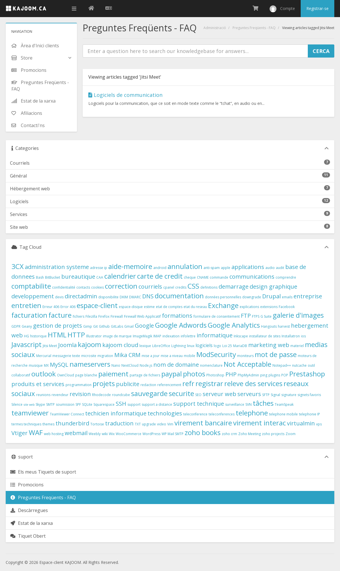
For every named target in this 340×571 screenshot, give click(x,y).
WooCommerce (128, 433)
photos (194, 373)
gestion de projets (57, 325)
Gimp (87, 326)
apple (225, 267)
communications (251, 276)
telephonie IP (309, 414)
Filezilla (91, 316)
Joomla (67, 345)
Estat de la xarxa (31, 523)
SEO (198, 394)
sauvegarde (149, 393)
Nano (115, 365)
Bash (40, 277)
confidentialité (63, 287)
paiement (113, 373)
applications (247, 267)
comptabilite (31, 286)
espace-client (97, 305)
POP (284, 375)
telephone (252, 412)
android (159, 267)
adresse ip (98, 267)
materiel (297, 345)
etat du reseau (195, 306)
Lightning (178, 345)
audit (280, 267)
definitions (208, 287)
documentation (179, 295)
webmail (76, 433)
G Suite (266, 316)
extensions (269, 306)
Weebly (95, 433)
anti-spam (211, 267)
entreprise (308, 296)
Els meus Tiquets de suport (43, 472)
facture (60, 315)
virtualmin (301, 423)
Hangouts (269, 326)
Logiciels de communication (125, 94)
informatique (215, 335)
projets (104, 383)
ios (303, 336)
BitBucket (52, 277)
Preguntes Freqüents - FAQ (254, 27)
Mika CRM (127, 355)
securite (181, 393)
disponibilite (108, 297)
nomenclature (211, 365)
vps (319, 424)
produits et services (37, 384)
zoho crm (229, 433)
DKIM (124, 297)
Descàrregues (29, 510)
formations (177, 315)
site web (29, 405)
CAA (99, 277)
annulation (185, 266)
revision (80, 394)
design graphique (273, 286)
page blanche (86, 375)
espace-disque (131, 306)
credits (180, 287)
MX (46, 365)
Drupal (271, 296)
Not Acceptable (247, 364)
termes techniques (26, 424)
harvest (284, 326)
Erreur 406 (50, 306)
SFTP (266, 394)
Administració (214, 27)
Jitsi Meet (50, 345)
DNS (148, 296)
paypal (171, 373)
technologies (165, 413)
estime (149, 306)
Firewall (117, 316)
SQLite (87, 404)
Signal (275, 394)
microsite (88, 355)
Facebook (287, 306)
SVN (248, 404)
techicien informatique (115, 413)
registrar (209, 383)
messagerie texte (66, 355)
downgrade (251, 297)
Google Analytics (234, 325)
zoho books (203, 432)
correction (121, 286)
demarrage (234, 286)
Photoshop (215, 375)
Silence (17, 404)
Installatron (291, 336)
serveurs (249, 394)
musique (36, 365)
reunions (43, 394)
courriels (150, 286)
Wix (112, 433)
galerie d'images (298, 315)
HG (26, 336)
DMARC (135, 297)
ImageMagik (142, 336)
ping (263, 375)
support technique (198, 403)
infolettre (188, 336)
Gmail (129, 326)
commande (219, 277)
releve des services (253, 383)
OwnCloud (65, 375)
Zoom (291, 433)
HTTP (76, 334)
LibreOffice (161, 345)
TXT (138, 424)
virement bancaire (203, 422)
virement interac (259, 422)
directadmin (81, 296)
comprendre (286, 277)
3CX (17, 266)
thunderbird (72, 423)
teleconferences (222, 414)
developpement (32, 296)
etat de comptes (169, 306)
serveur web (219, 394)
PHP (231, 374)
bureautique (78, 276)
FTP (246, 315)
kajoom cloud (120, 345)
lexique (145, 345)
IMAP (157, 336)
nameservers (90, 364)
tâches (263, 403)
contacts (83, 287)
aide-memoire (130, 266)
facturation (29, 315)
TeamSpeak (284, 404)
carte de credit (160, 276)
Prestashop (307, 373)
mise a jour (151, 355)
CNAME (203, 277)
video (161, 424)
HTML (57, 334)
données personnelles (223, 297)
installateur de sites (264, 336)
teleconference (195, 414)
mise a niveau (172, 355)
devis (59, 297)
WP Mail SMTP (173, 433)
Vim (170, 424)
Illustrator (94, 336)
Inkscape (241, 336)
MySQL (59, 364)
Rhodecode (101, 394)
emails (287, 297)
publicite (127, 384)
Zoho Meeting (249, 433)
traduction (119, 423)
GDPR (16, 326)
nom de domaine (176, 364)
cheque (190, 277)
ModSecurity (216, 354)
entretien (26, 305)
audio (270, 267)
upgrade (149, 424)
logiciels (204, 345)
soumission (65, 404)
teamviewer (30, 412)
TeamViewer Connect (67, 414)
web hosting (54, 433)
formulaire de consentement (217, 316)
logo (217, 345)
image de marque (117, 336)
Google (144, 325)
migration (105, 355)
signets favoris (309, 394)
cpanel (168, 287)
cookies (97, 287)
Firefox (103, 316)
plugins (274, 375)
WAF (36, 432)
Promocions (27, 485)
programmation (78, 384)
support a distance (157, 404)
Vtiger (19, 433)
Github (104, 326)
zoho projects (273, 433)
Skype (40, 404)
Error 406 (68, 306)
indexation (171, 336)
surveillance (234, 404)
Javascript (26, 344)
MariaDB (240, 345)
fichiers (78, 316)
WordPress (151, 433)
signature (288, 394)
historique (38, 336)
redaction (148, 384)
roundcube (121, 394)
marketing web (268, 345)
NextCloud (130, 365)
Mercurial (43, 355)
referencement (169, 384)
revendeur (60, 394)
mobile (189, 355)
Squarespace (104, 404)
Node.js (146, 365)
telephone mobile (283, 414)
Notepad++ (281, 365)
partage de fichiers (145, 375)
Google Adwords (181, 325)
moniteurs (245, 355)
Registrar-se (317, 8)
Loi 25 (227, 345)
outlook (43, 373)
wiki (105, 433)
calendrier (120, 276)
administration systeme (57, 267)
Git (95, 326)
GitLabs (117, 326)
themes (48, 424)
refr (188, 383)
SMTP (50, 404)
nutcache (299, 365)
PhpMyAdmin (248, 375)
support (134, 404)
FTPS (255, 316)
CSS (193, 286)
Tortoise (97, 424)
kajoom (89, 344)
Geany (27, 326)
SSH (121, 403)
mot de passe (276, 354)
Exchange (223, 305)
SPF (78, 404)
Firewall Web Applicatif (142, 316)
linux (190, 345)
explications (249, 306)
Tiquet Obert (28, 536)
